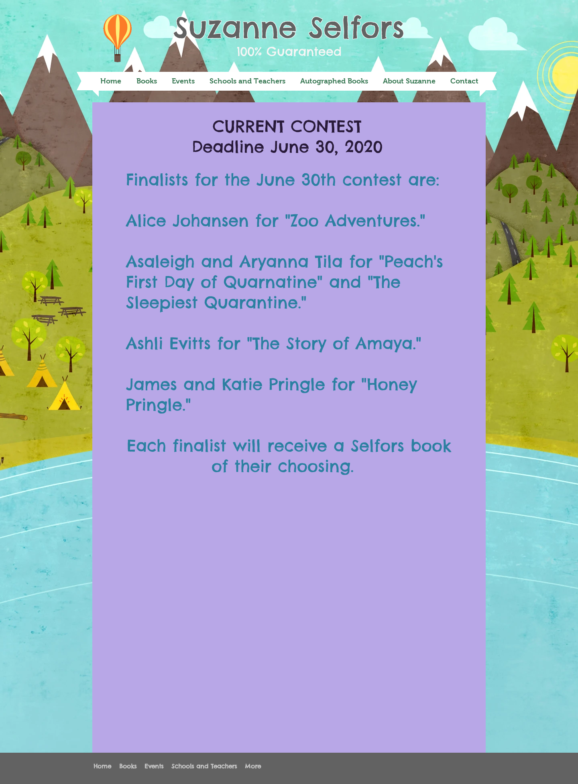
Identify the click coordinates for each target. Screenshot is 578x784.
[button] (146, 81)
